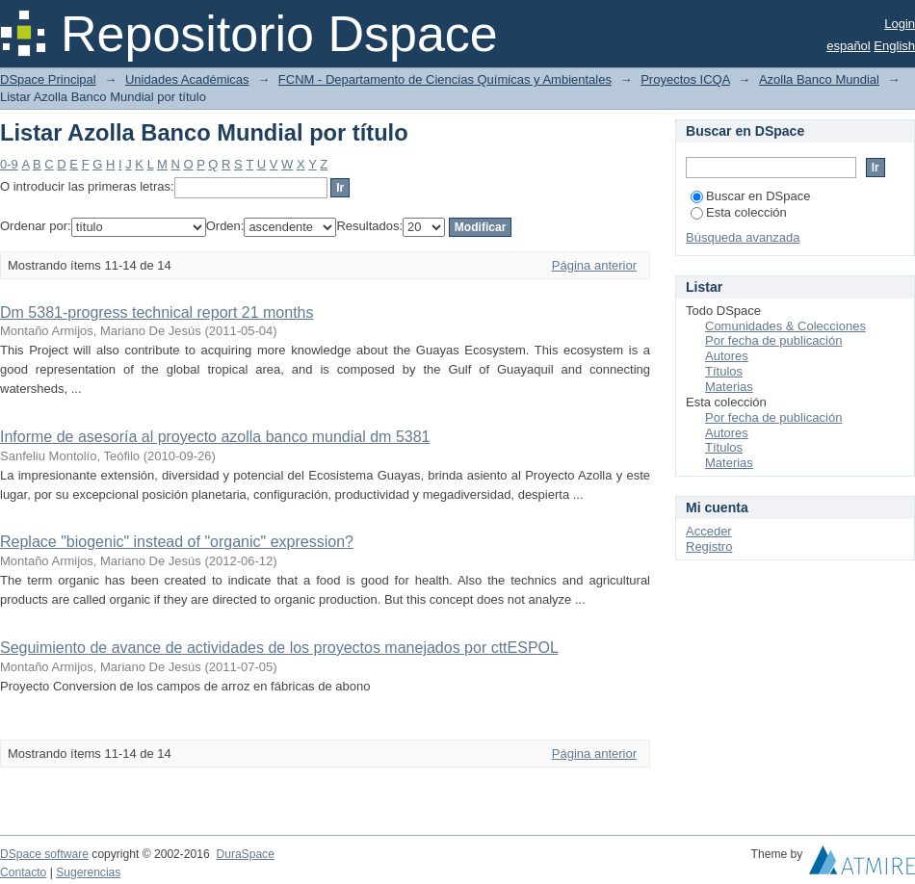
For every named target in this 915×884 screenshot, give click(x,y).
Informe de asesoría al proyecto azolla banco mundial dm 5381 (215, 437)
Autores (726, 356)
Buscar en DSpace (750, 196)
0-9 (9, 164)
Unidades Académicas (187, 79)
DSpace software (44, 854)
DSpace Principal (48, 79)
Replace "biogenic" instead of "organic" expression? (176, 541)
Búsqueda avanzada (743, 237)
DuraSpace (245, 854)
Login (899, 23)
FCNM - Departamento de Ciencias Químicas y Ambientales (445, 79)
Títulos (724, 371)
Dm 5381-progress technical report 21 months (157, 312)
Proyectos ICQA (684, 79)
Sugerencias (88, 872)
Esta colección (739, 212)
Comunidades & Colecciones (785, 326)
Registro (709, 546)
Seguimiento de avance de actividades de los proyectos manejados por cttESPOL (279, 647)
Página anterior (594, 265)
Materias (729, 386)
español (848, 46)
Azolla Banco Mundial (819, 79)
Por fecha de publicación (773, 340)
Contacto (23, 872)
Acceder (709, 531)
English (894, 46)
